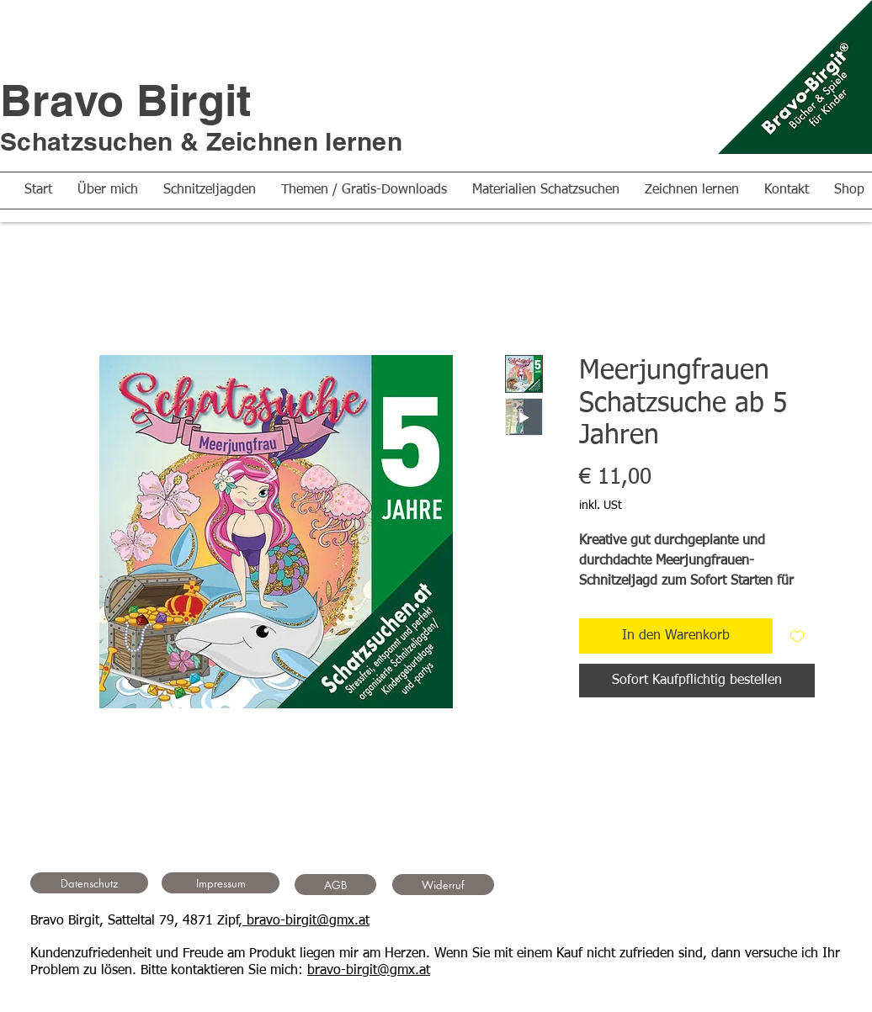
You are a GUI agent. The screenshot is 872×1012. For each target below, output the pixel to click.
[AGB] (335, 884)
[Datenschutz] (89, 882)
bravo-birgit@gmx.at (306, 921)
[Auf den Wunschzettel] (797, 636)
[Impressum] (220, 882)
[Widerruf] (443, 884)
